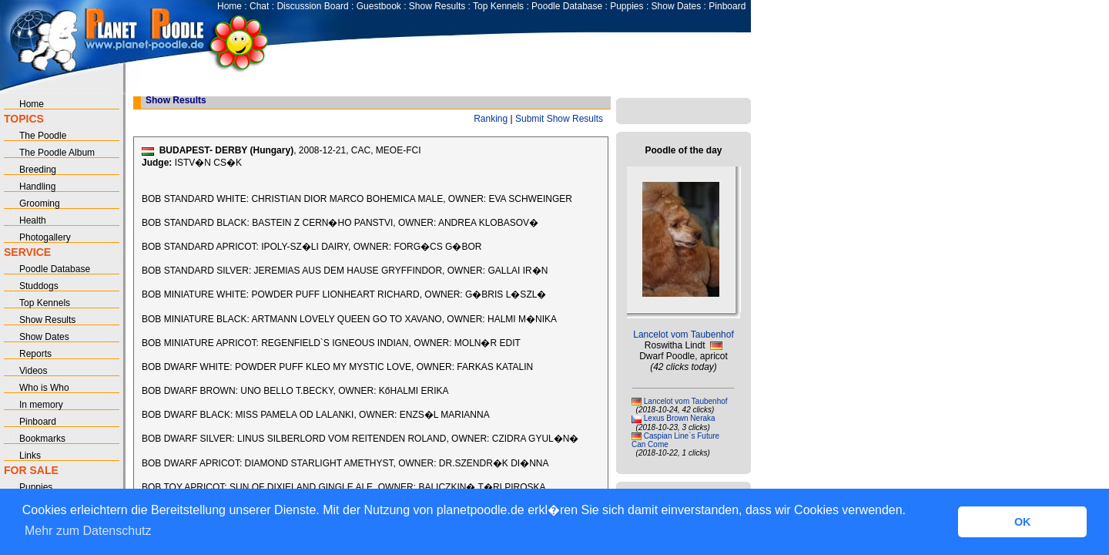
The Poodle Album (57, 152)
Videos (33, 370)
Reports (35, 353)
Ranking (491, 118)
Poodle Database (566, 6)
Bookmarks (42, 438)
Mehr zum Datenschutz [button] (88, 530)
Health (32, 220)
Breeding (37, 169)
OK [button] (1022, 522)
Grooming (39, 203)
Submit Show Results (559, 118)
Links (30, 455)
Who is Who (44, 387)
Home (229, 6)
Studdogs (39, 286)
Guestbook (379, 6)
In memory (41, 404)
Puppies (626, 6)
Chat (259, 6)
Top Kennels (498, 6)
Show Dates (677, 6)
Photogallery (45, 237)
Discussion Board (312, 6)
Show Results (437, 6)
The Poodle (42, 135)
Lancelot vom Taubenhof (683, 334)
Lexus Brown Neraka (679, 418)
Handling (37, 186)
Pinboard (727, 6)
